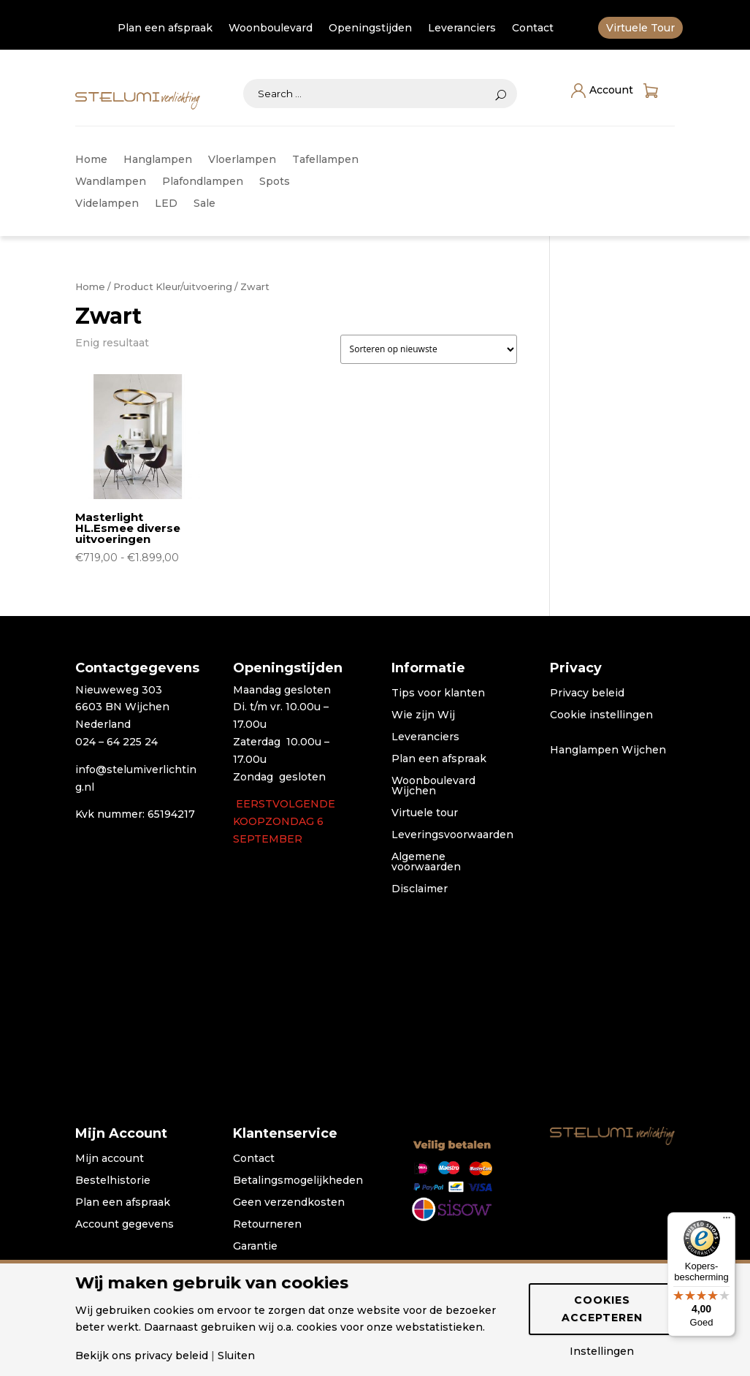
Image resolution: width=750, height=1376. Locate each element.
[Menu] (726, 1221)
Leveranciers (462, 28)
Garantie (255, 1247)
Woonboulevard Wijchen (433, 786)
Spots (274, 182)
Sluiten (236, 1355)
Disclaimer (419, 889)
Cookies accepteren (602, 1308)
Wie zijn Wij (423, 715)
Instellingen (602, 1351)
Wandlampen (110, 182)
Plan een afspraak (165, 28)
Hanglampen (157, 160)
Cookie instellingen (601, 715)
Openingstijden (370, 28)
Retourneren (267, 1225)
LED (166, 204)
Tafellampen (325, 160)
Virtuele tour (424, 813)
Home (91, 160)
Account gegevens (124, 1225)
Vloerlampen (242, 160)
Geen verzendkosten (289, 1203)
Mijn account (109, 1159)
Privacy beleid (587, 693)
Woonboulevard (271, 28)
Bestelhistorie (112, 1181)
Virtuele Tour (640, 28)
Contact (533, 28)
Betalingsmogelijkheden (298, 1181)
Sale (204, 204)
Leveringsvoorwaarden (452, 835)
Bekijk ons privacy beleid (141, 1355)
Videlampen (107, 204)
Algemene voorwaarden (426, 862)
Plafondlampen (202, 182)
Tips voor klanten (438, 693)
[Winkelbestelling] (428, 349)
